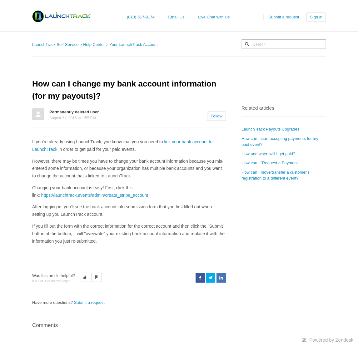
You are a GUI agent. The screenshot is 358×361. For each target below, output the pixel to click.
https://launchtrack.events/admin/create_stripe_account (94, 195)
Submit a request (283, 17)
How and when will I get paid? (268, 153)
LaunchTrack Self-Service (55, 44)
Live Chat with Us (214, 17)
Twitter (210, 278)
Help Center (94, 44)
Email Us (176, 17)
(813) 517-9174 (141, 17)
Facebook (200, 278)
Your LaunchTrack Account (133, 44)
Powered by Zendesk (331, 340)
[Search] (283, 44)
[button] (85, 277)
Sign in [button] (316, 17)
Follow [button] (216, 116)
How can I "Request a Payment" (270, 163)
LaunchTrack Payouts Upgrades (270, 129)
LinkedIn (221, 278)
